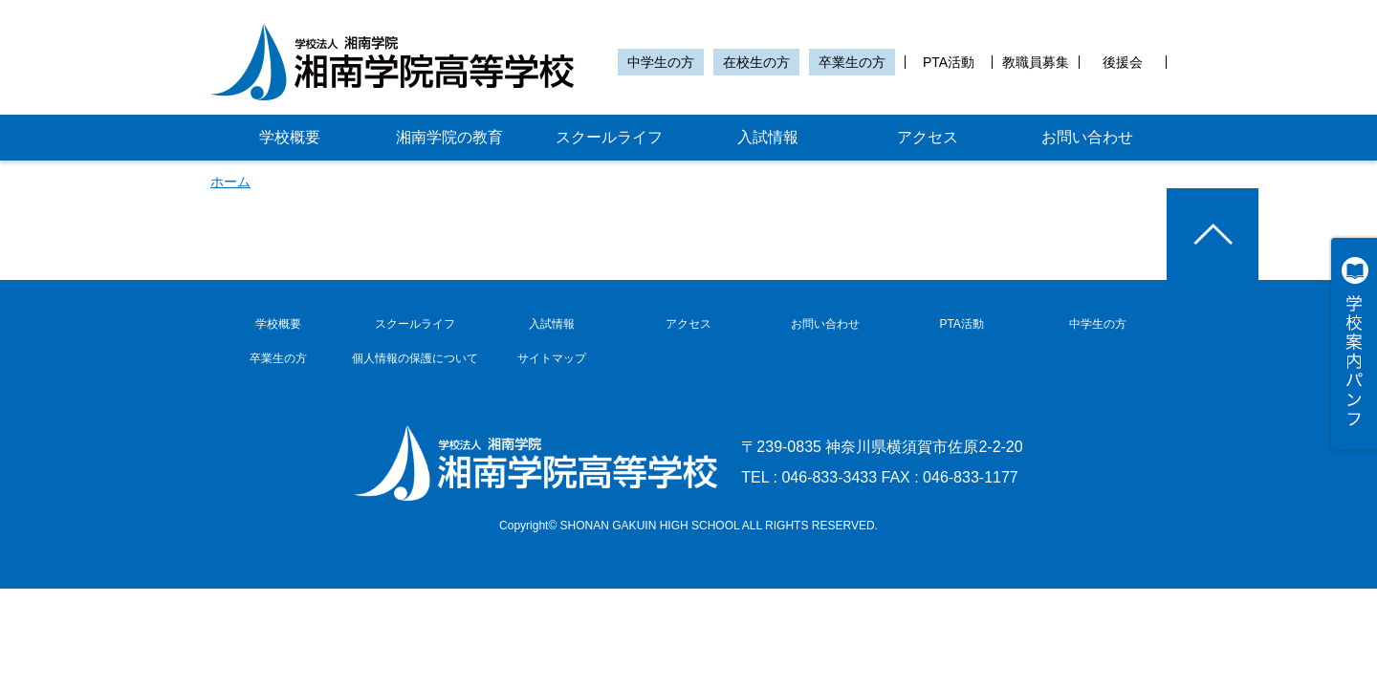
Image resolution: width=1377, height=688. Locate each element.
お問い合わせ (1087, 137)
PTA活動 (948, 62)
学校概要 (289, 137)
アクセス (927, 137)
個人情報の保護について (415, 358)
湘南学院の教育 (449, 137)
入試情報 (767, 137)
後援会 (1123, 62)
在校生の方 (756, 62)
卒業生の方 (852, 62)
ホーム (230, 181)
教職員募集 (1035, 62)
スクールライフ (609, 137)
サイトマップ (551, 358)
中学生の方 (660, 62)
